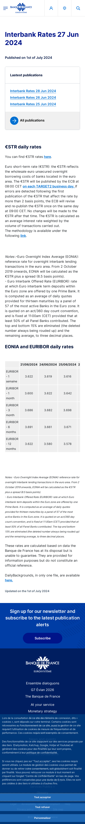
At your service (42, 704)
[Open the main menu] (5, 8)
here (47, 157)
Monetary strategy (42, 711)
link (23, 236)
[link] (42, 90)
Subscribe (43, 638)
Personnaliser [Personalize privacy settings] (42, 817)
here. (9, 580)
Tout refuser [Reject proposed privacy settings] (42, 807)
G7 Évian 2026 (42, 690)
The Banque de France (42, 696)
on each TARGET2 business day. (49, 186)
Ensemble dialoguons (42, 683)
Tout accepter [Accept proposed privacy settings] (42, 797)
